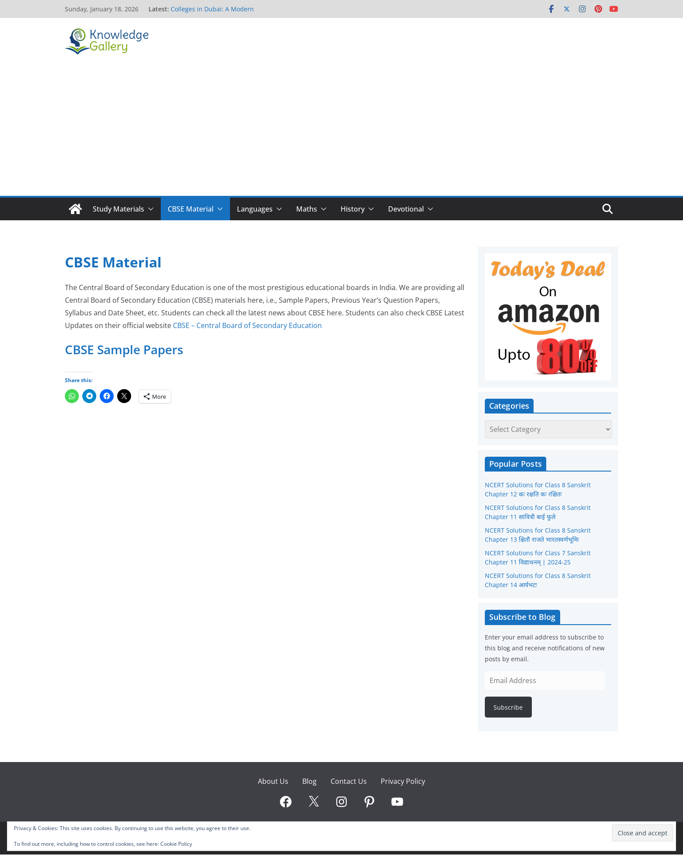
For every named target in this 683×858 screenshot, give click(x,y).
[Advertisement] (341, 130)
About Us (273, 781)
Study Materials (118, 209)
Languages (255, 209)
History (353, 209)
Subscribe (508, 707)
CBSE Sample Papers (124, 349)
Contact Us (349, 781)
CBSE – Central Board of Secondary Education (247, 325)
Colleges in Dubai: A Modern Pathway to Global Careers (212, 13)
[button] (149, 209)
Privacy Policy (403, 781)
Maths (306, 209)
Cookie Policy (176, 844)
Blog (309, 781)
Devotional (406, 209)
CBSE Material (190, 209)
